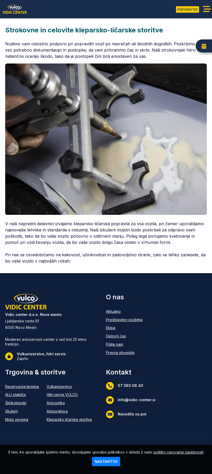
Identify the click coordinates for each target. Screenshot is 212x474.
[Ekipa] (124, 328)
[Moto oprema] (22, 420)
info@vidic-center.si (131, 400)
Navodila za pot (126, 414)
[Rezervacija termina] (22, 387)
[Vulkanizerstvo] (69, 387)
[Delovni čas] (124, 336)
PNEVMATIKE (187, 9)
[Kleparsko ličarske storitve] (69, 420)
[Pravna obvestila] (124, 353)
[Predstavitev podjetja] (124, 320)
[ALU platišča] (22, 395)
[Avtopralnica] (69, 411)
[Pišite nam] (124, 344)
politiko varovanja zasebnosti (178, 452)
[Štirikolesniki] (22, 403)
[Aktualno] (124, 311)
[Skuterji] (22, 411)
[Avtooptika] (69, 403)
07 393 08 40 (124, 386)
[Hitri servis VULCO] (69, 395)
